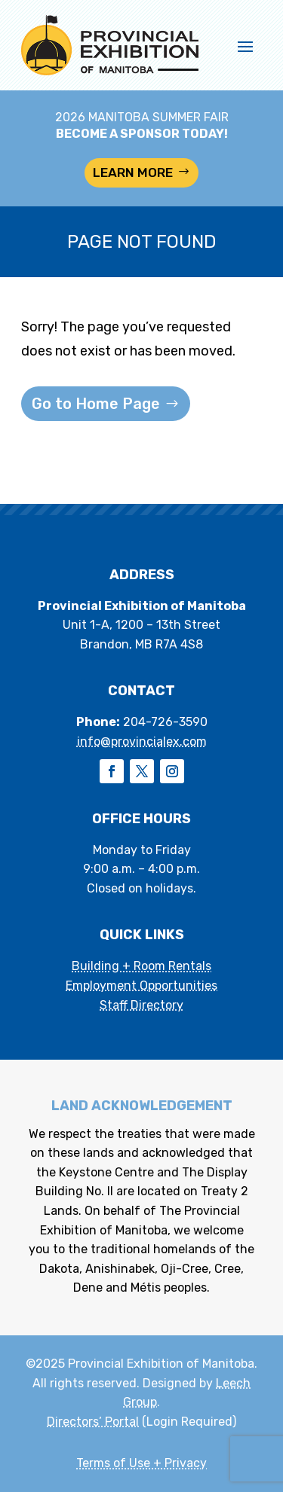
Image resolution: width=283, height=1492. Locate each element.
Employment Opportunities (141, 985)
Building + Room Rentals (141, 966)
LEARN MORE (133, 172)
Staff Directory (141, 1005)
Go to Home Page (96, 404)
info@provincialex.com (142, 741)
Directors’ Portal (93, 1421)
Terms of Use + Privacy (141, 1463)
